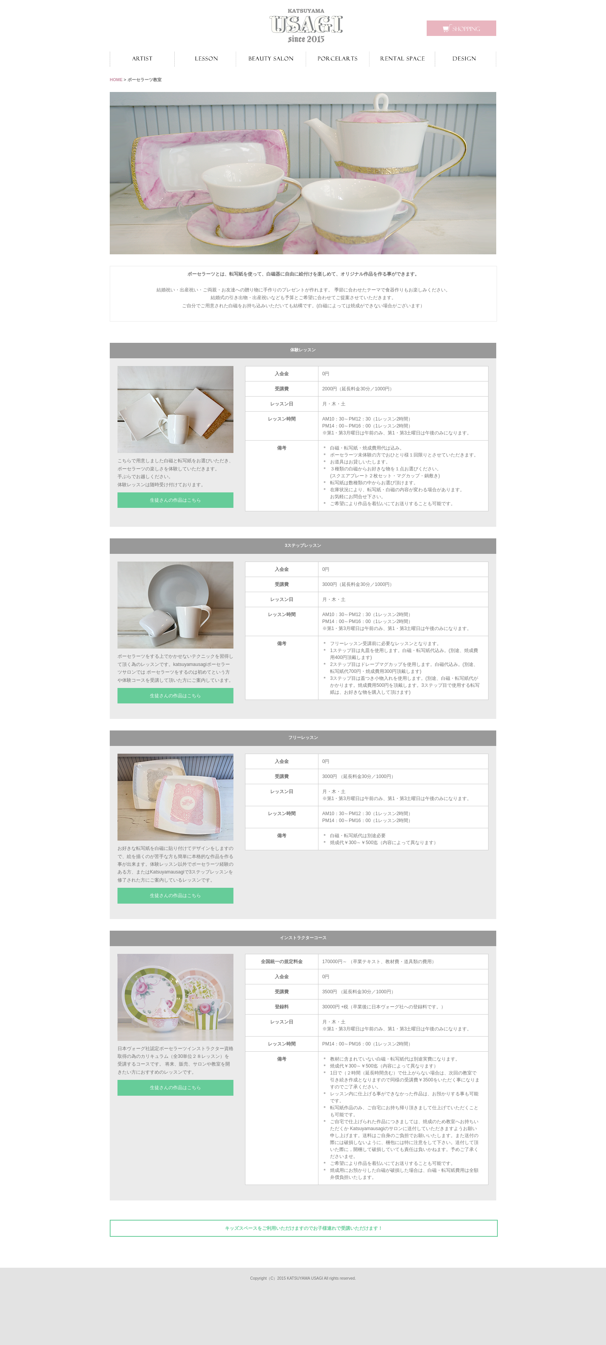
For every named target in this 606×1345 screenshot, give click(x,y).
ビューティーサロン (271, 59)
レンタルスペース (402, 59)
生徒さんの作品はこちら (175, 500)
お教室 (205, 59)
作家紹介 (142, 59)
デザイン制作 (465, 59)
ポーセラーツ (337, 59)
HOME (116, 79)
